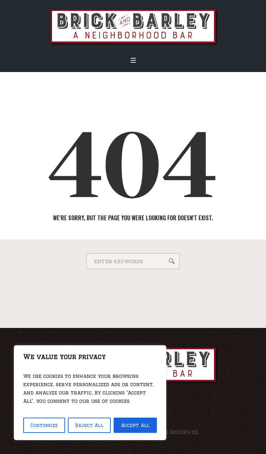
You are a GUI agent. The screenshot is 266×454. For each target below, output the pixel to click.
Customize (44, 425)
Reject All (89, 425)
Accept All (135, 425)
